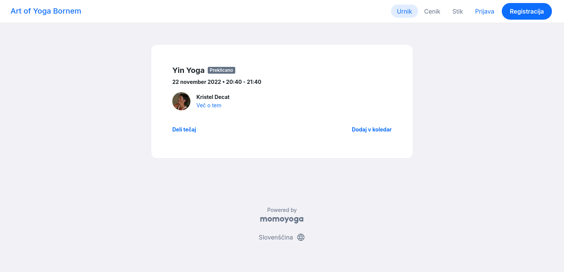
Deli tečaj (184, 129)
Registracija (527, 11)
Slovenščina (282, 237)
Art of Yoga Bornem (46, 10)
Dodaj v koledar (372, 129)
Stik (457, 11)
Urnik (404, 11)
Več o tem (208, 105)
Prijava (484, 11)
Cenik (432, 11)
